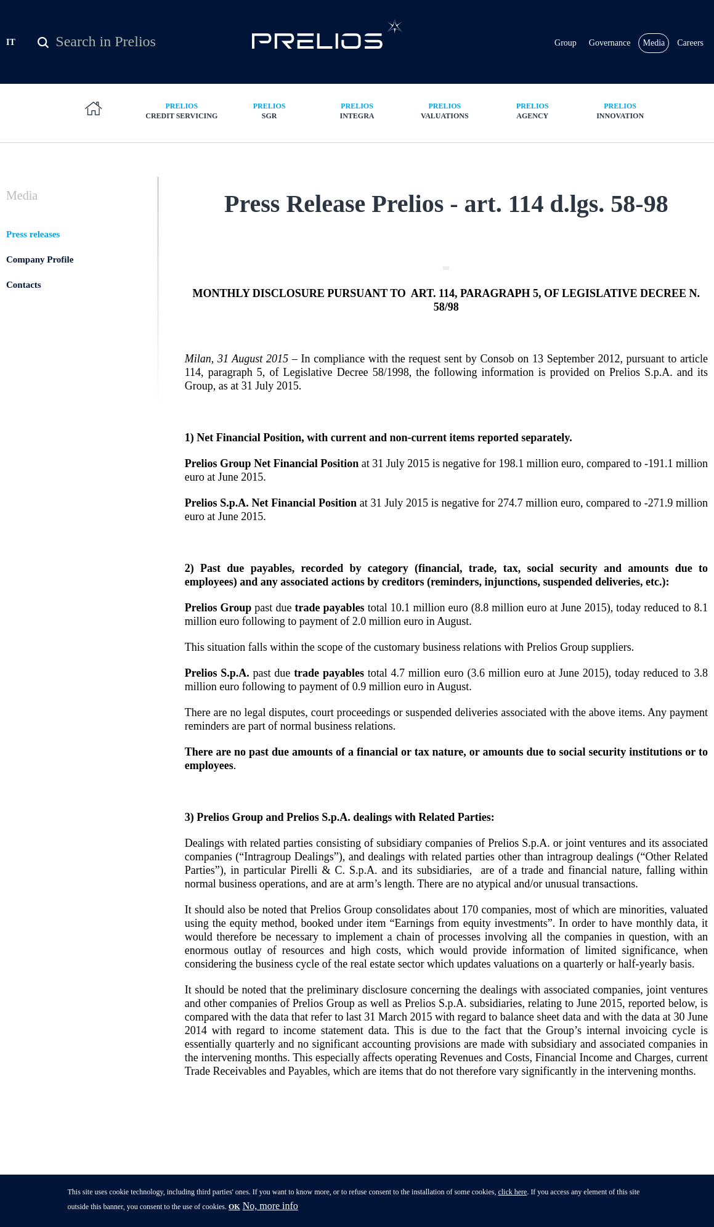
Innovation (619, 110)
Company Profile (39, 259)
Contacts (23, 285)
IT (10, 42)
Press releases (33, 234)
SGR (269, 110)
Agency (532, 110)
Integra (356, 110)
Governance (610, 42)
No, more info (270, 1208)
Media (654, 42)
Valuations (445, 110)
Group (565, 42)
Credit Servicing (181, 110)
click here (512, 1194)
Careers (690, 42)
